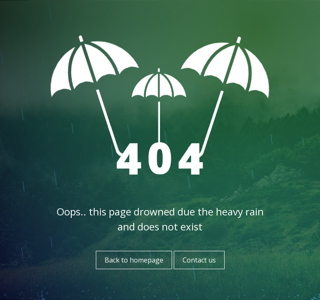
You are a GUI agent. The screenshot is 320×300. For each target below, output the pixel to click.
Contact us (199, 260)
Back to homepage (134, 260)
